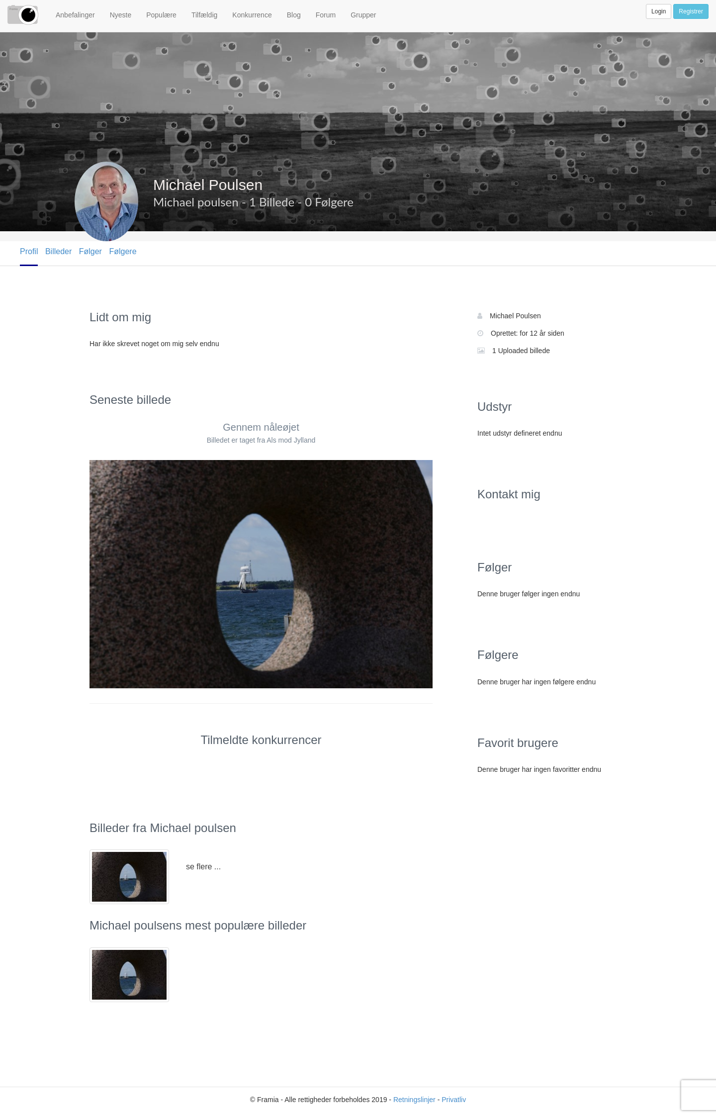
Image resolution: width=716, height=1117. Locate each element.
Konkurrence (251, 15)
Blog (294, 15)
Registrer (691, 11)
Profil (29, 251)
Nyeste (121, 15)
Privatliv (454, 1100)
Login (658, 11)
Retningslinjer (414, 1100)
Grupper (363, 15)
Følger (90, 251)
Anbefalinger (75, 15)
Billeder (58, 251)
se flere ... (203, 866)
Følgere (122, 251)
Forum (326, 15)
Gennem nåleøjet (261, 427)
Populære (161, 15)
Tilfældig (204, 15)
